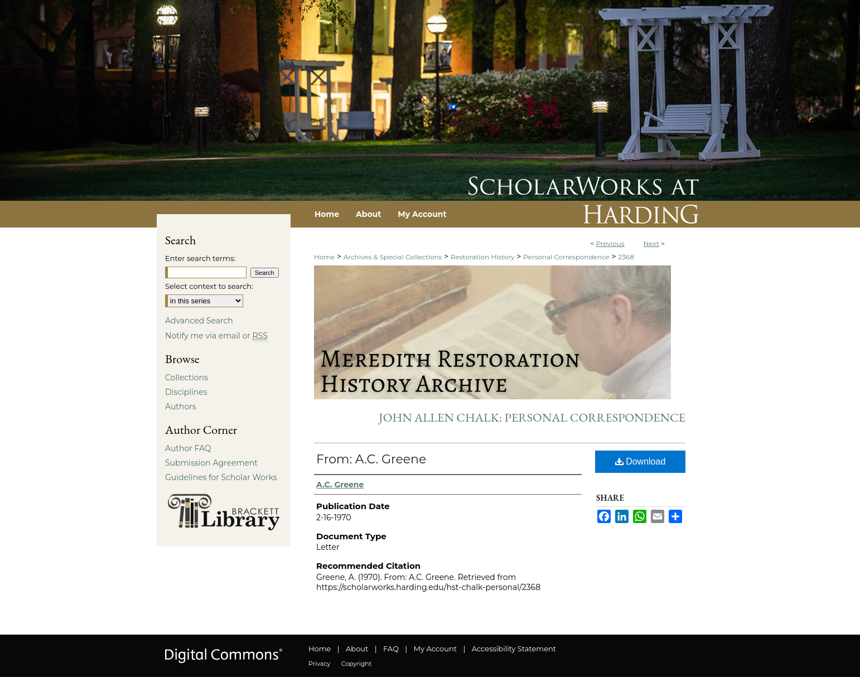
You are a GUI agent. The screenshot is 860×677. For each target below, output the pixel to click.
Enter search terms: (200, 258)
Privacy (319, 664)
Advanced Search (199, 321)
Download (640, 461)
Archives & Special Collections (393, 257)
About (357, 648)
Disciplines (186, 392)
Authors (180, 407)
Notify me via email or (216, 336)
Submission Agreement (211, 463)
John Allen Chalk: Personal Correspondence (532, 417)
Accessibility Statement (514, 648)
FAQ (391, 648)
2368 (626, 257)
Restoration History (482, 257)
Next (651, 243)
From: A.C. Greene (371, 459)
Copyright (356, 664)
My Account (435, 648)
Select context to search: (209, 286)
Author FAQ (188, 448)
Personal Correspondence (566, 257)
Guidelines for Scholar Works (221, 477)
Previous (610, 243)
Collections (186, 378)
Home (324, 257)
